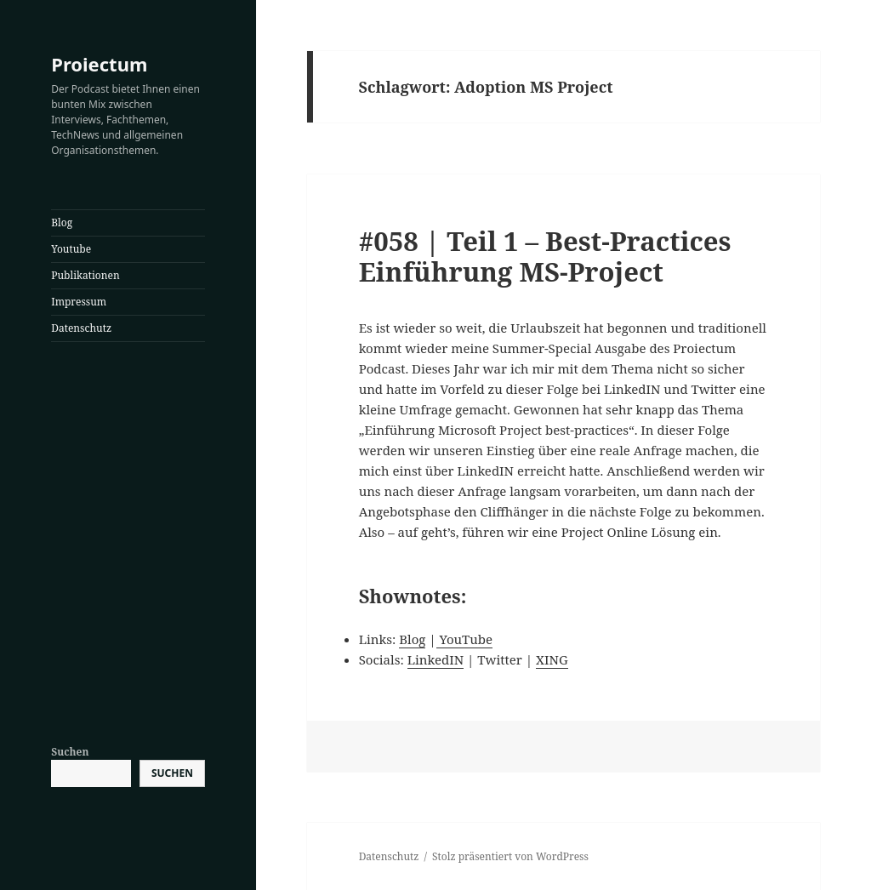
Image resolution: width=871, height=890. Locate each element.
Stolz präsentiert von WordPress (510, 856)
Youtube (71, 249)
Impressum (78, 301)
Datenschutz (81, 328)
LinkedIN (435, 659)
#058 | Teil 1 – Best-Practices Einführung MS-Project (545, 256)
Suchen (69, 752)
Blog (61, 222)
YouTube (464, 639)
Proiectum (99, 64)
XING (552, 659)
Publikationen (85, 275)
